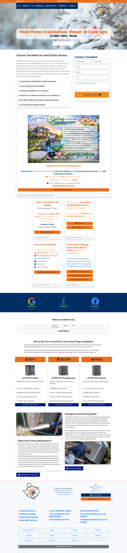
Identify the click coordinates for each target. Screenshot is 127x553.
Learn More (79, 223)
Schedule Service (47, 232)
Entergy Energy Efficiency (80, 279)
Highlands (52, 540)
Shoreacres (75, 540)
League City (29, 540)
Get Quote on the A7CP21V (30, 404)
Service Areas (51, 6)
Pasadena (98, 535)
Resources (63, 6)
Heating (26, 6)
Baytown (75, 535)
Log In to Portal (95, 495)
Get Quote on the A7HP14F (97, 404)
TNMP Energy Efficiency (80, 271)
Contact (72, 6)
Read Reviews (32, 309)
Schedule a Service (96, 499)
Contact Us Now (91, 94)
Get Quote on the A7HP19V (63, 404)
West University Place (29, 530)
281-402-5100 (63, 1)
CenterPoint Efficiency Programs (79, 275)
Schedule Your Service (47, 272)
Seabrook (29, 535)
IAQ (32, 6)
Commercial (39, 6)
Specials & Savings (103, 1)
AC (19, 6)
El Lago (52, 530)
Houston (52, 535)
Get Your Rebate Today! (63, 190)
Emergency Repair (74, 468)
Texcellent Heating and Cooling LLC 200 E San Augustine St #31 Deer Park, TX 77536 (63, 492)
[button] (17, 336)
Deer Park (98, 530)
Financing (20, 1)
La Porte (75, 530)
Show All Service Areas (63, 546)
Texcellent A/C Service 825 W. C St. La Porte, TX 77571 (96, 489)
